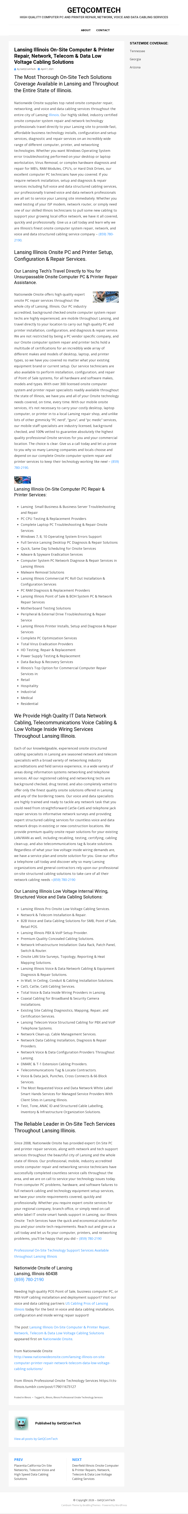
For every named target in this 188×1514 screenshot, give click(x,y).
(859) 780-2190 (64, 881)
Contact (103, 31)
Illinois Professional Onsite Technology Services (78, 1398)
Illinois (54, 116)
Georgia (135, 60)
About (86, 31)
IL (44, 1398)
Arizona (135, 68)
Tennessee (137, 52)
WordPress (121, 1506)
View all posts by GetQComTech (36, 1440)
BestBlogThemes (91, 1506)
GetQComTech (94, 10)
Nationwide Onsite (57, 1340)
